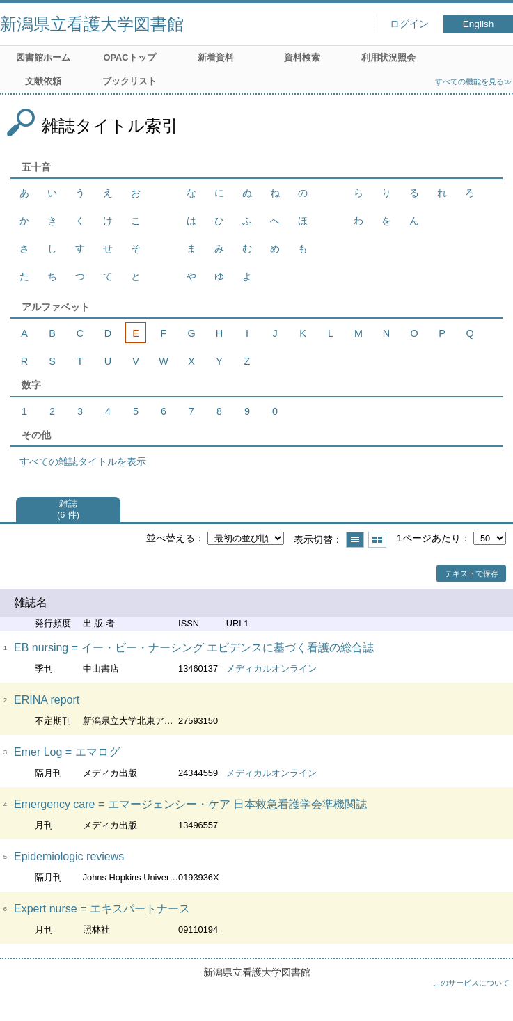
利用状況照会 (388, 57)
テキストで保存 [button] (471, 573)
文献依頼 (43, 81)
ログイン (409, 24)
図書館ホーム (43, 57)
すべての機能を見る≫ (473, 81)
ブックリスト (129, 81)
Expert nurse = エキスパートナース (102, 909)
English (478, 24)
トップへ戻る (488, 996)
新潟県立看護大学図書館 (92, 24)
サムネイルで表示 (377, 540)
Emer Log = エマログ (67, 752)
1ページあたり (429, 538)
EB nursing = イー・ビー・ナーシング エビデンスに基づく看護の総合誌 (194, 648)
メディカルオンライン (271, 668)
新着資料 (216, 57)
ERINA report (46, 700)
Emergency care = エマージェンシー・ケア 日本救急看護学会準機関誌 (190, 804)
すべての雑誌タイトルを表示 (82, 461)
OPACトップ (129, 57)
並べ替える (170, 538)
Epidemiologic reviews (69, 856)
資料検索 (302, 57)
